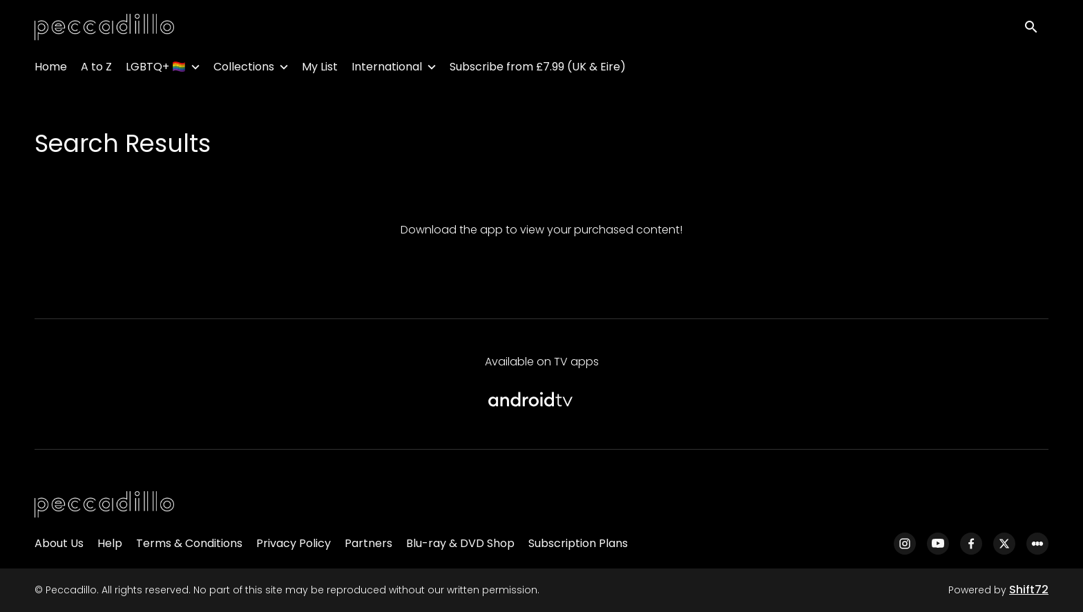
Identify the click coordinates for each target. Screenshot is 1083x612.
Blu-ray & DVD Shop (460, 543)
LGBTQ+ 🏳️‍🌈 (156, 69)
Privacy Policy (293, 543)
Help (109, 543)
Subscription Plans (578, 543)
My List (320, 69)
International (387, 69)
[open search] (1036, 29)
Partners (368, 543)
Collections (243, 69)
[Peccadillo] (104, 505)
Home (51, 69)
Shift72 (1028, 589)
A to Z (96, 69)
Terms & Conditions (189, 543)
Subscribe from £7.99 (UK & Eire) (538, 69)
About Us (59, 543)
